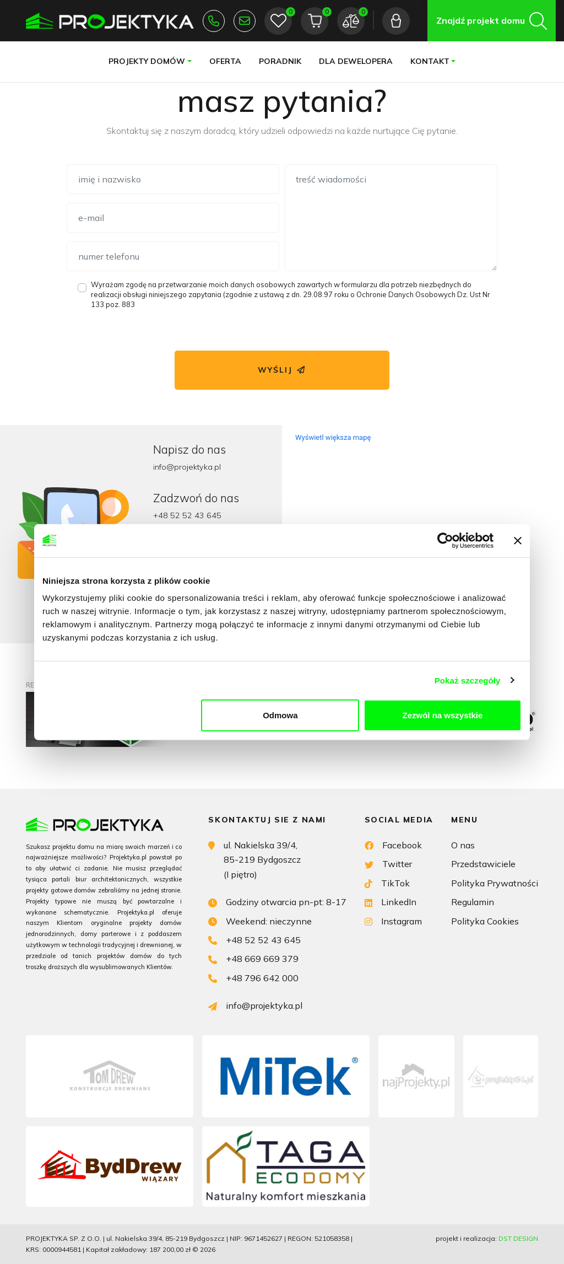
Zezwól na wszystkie (443, 715)
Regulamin (472, 901)
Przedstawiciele (483, 863)
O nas (463, 845)
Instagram (393, 920)
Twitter (388, 863)
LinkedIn (390, 901)
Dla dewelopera (356, 61)
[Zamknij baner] (518, 540)
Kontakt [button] (429, 61)
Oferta (225, 61)
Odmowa (280, 715)
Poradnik (280, 61)
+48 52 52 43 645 (213, 20)
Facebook (393, 844)
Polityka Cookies (485, 921)
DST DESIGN (518, 1238)
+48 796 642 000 (253, 977)
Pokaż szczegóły (468, 680)
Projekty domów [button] (147, 61)
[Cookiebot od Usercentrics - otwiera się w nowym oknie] (445, 540)
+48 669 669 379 (253, 957)
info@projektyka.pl (244, 20)
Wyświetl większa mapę (333, 437)
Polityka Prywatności (494, 883)
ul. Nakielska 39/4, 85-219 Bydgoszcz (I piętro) (254, 859)
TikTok (387, 882)
